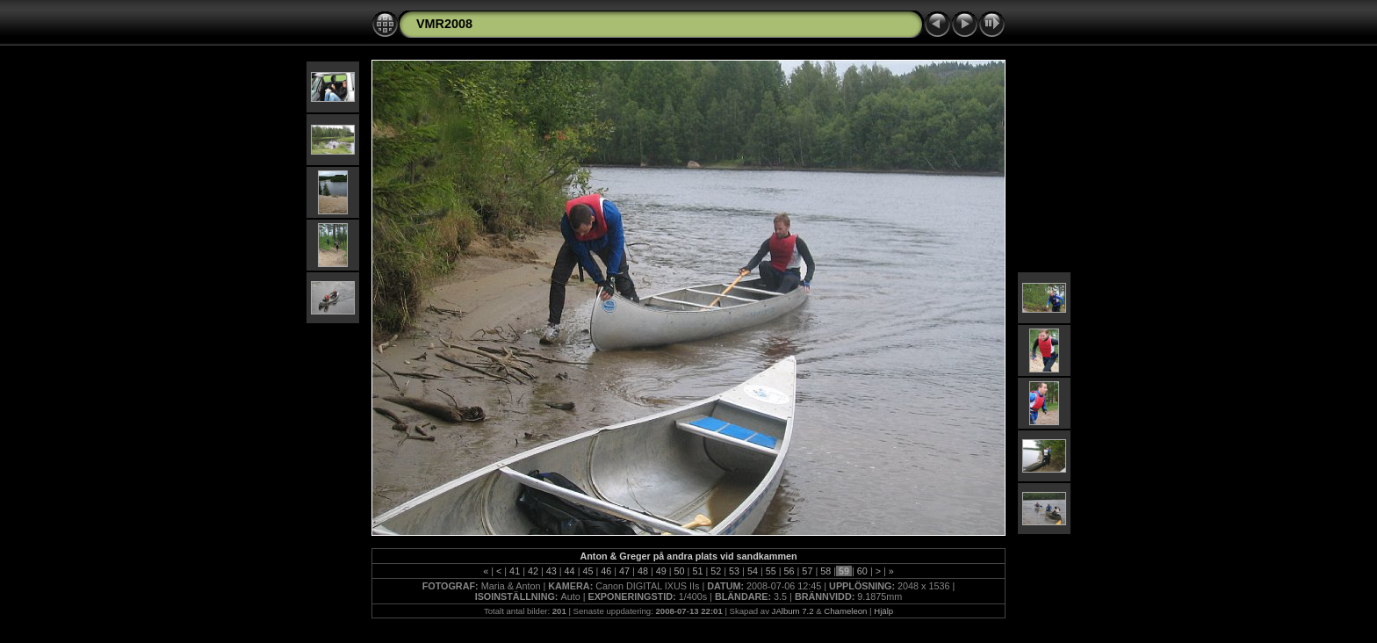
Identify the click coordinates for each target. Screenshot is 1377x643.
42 (533, 571)
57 (807, 571)
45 (587, 571)
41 (515, 571)
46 (606, 571)
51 (697, 571)
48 (643, 571)
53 (734, 571)
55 (771, 571)
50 (680, 571)
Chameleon (845, 611)
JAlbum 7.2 (793, 611)
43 (551, 571)
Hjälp (883, 611)
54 (753, 571)
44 (570, 571)
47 (624, 571)
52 (716, 571)
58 (825, 571)
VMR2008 (444, 24)
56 (789, 571)
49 (661, 571)
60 (862, 571)
